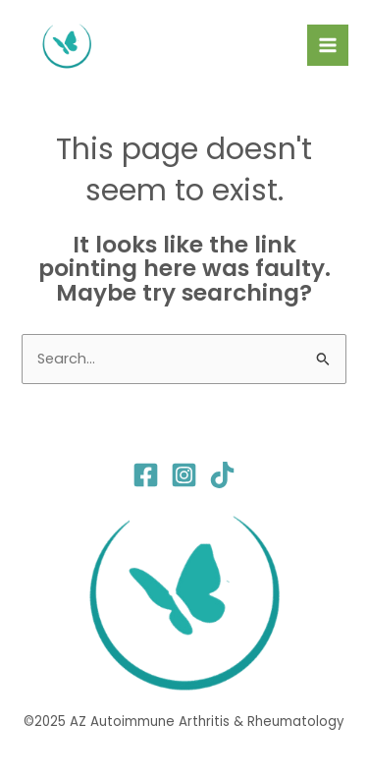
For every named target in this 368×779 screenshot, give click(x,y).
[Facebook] (145, 475)
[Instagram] (184, 475)
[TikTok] (222, 475)
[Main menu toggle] (327, 45)
